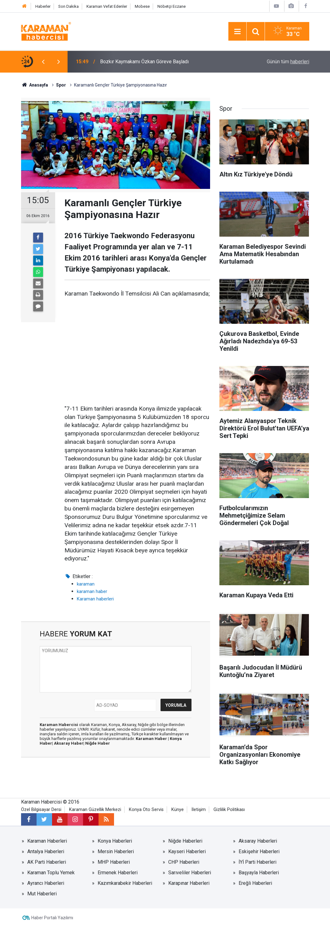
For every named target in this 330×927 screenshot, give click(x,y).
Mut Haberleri (42, 894)
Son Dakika (68, 6)
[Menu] (237, 32)
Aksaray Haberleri (258, 841)
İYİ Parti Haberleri (257, 862)
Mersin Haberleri (116, 851)
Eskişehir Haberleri (259, 851)
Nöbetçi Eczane (171, 6)
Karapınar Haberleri (188, 883)
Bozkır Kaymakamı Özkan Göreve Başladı (144, 62)
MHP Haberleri (114, 862)
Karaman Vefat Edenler (106, 6)
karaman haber (92, 591)
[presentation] (43, 61)
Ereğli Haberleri (255, 883)
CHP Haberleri (183, 862)
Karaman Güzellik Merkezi (95, 809)
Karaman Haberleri (47, 841)
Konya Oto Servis (146, 809)
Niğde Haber (97, 743)
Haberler (43, 6)
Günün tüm (288, 62)
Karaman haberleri (95, 599)
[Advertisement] (137, 351)
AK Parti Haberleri (46, 862)
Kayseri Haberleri (187, 851)
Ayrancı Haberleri (45, 883)
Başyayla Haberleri (259, 873)
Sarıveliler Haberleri (189, 873)
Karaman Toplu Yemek (51, 873)
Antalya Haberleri (45, 851)
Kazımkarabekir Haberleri (125, 883)
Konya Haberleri (115, 841)
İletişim (198, 809)
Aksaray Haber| (69, 743)
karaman (86, 584)
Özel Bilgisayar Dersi (41, 809)
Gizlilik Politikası (229, 809)
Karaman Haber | (153, 738)
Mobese (142, 6)
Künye (177, 809)
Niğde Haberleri (185, 841)
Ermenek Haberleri (118, 873)
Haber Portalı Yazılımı (52, 917)
